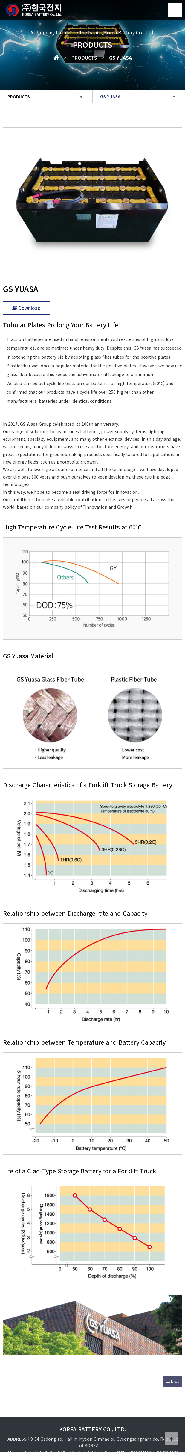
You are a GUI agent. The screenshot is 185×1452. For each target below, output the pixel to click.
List (172, 1359)
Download (26, 304)
